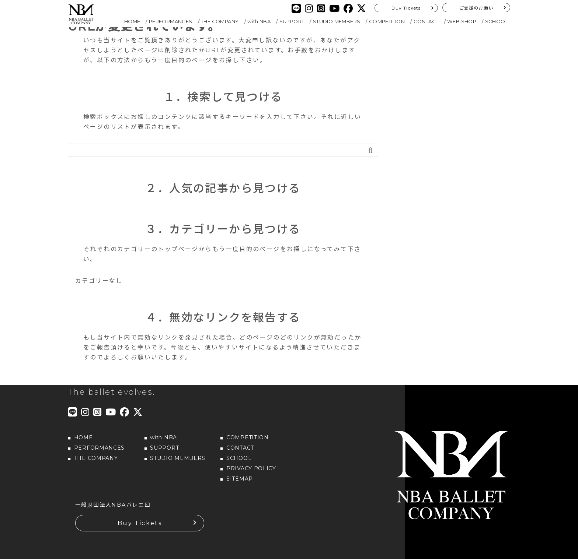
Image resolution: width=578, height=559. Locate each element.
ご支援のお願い (476, 8)
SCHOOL (496, 21)
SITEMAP (239, 478)
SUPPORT (291, 21)
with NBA (259, 21)
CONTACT (426, 21)
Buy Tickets (406, 8)
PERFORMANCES (170, 21)
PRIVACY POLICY (251, 468)
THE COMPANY (219, 21)
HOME (132, 21)
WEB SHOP (461, 21)
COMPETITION (387, 21)
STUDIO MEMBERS (337, 21)
